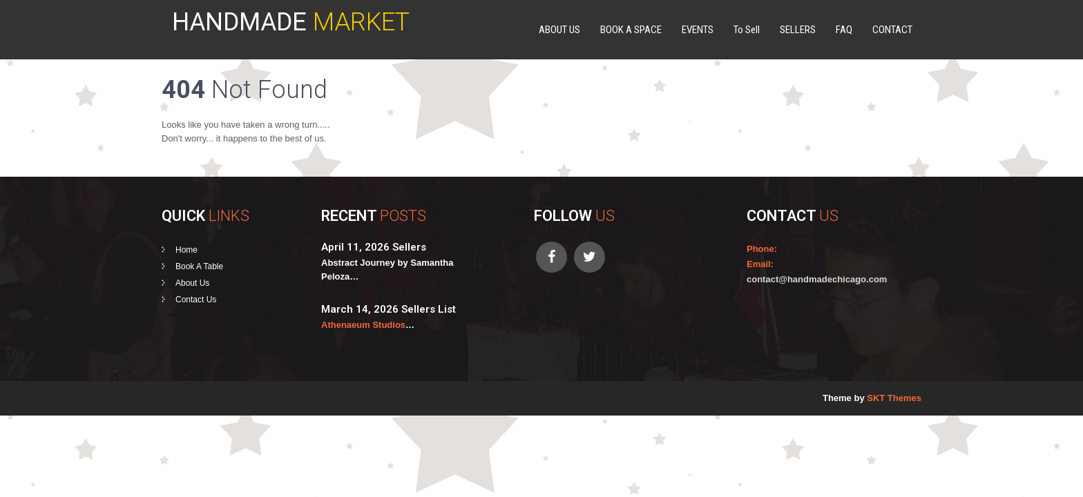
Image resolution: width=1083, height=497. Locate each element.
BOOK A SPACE (631, 29)
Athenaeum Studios (363, 325)
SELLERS (798, 29)
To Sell (747, 29)
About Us (192, 283)
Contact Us (195, 299)
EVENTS (697, 29)
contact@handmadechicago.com (817, 279)
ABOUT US (559, 29)
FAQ (844, 29)
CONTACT (892, 29)
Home (186, 250)
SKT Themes (894, 398)
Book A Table (199, 266)
